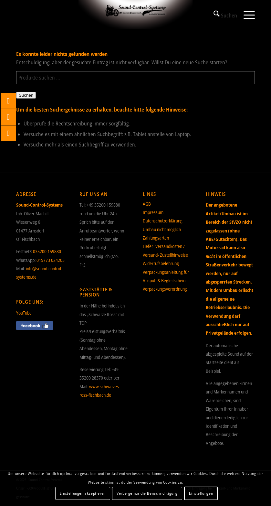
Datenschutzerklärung (162, 221)
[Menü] (246, 14)
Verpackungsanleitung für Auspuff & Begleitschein (166, 276)
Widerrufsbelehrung (161, 263)
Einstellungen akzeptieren (83, 493)
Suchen (26, 95)
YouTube (24, 313)
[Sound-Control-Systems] (135, 14)
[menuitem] (222, 14)
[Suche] (222, 14)
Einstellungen (201, 493)
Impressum (153, 212)
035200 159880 (47, 251)
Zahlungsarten (156, 238)
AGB (147, 204)
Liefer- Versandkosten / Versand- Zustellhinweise (165, 250)
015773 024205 (50, 260)
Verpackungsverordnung (165, 289)
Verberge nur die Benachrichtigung (147, 493)
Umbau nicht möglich (162, 229)
